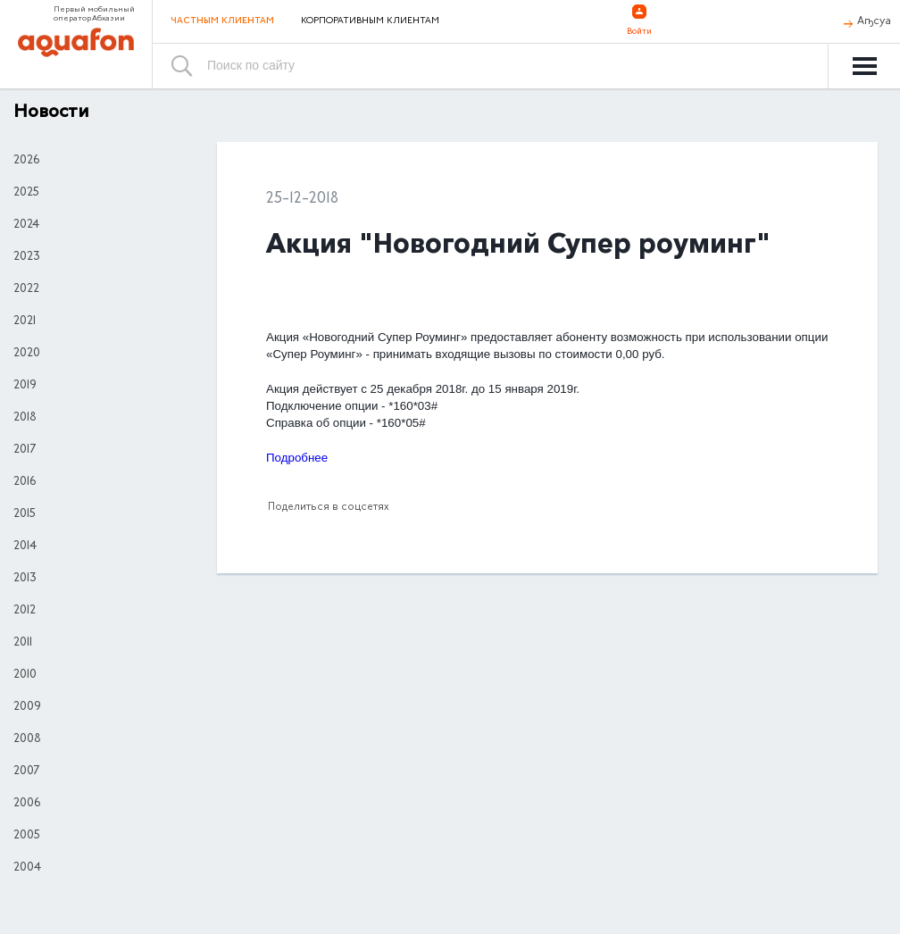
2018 (25, 418)
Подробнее (298, 457)
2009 (27, 707)
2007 (26, 771)
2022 (26, 289)
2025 (26, 193)
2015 (24, 514)
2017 (24, 450)
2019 (25, 385)
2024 (26, 225)
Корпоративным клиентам (370, 21)
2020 (26, 353)
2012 (24, 611)
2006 (26, 803)
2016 (24, 482)
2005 (26, 836)
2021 (24, 321)
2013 (25, 578)
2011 (22, 643)
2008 (27, 739)
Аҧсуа (874, 21)
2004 (27, 868)
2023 (26, 257)
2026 (26, 160)
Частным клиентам (222, 21)
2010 (25, 675)
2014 (25, 546)
